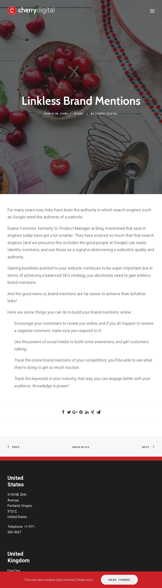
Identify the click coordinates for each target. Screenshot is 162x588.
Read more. (85, 580)
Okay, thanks (119, 579)
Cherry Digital (106, 113)
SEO (80, 113)
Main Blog (81, 447)
